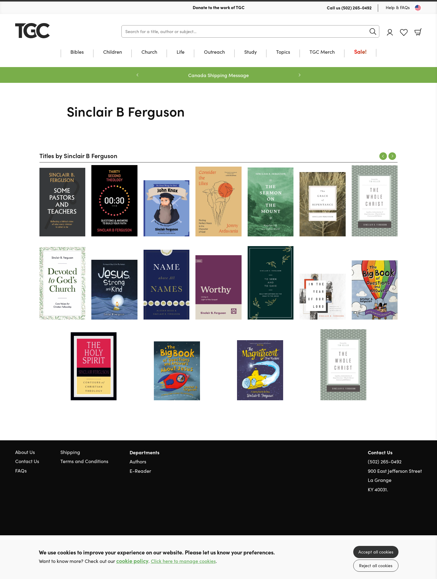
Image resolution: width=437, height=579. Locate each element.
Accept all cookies (375, 552)
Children (112, 52)
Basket (418, 32)
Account (390, 32)
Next (392, 156)
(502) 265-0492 (356, 8)
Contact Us (27, 461)
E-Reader (140, 471)
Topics (283, 52)
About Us (25, 452)
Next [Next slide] (299, 74)
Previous (383, 156)
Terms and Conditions (84, 461)
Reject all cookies (375, 565)
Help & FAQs (398, 7)
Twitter (397, 518)
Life (181, 52)
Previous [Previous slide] (137, 74)
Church (149, 52)
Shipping (70, 452)
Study (250, 52)
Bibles (77, 52)
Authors (138, 461)
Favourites (404, 32)
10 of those (53, 30)
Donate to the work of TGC (219, 7)
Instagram (419, 518)
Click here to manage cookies (183, 561)
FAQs (21, 470)
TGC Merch (322, 52)
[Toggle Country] (418, 8)
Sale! (360, 52)
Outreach (214, 52)
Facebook (408, 518)
